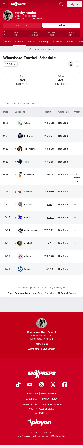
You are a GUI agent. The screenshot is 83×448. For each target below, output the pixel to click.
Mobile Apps (48, 393)
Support (41, 412)
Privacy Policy (49, 399)
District (63, 84)
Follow (61, 25)
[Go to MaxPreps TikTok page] (18, 385)
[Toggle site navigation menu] (4, 4)
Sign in (74, 4)
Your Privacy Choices (41, 408)
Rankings (57, 41)
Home (8, 41)
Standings (44, 41)
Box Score (63, 122)
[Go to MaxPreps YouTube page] (29, 385)
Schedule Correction (25, 292)
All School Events (67, 292)
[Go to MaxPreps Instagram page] (41, 385)
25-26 (10, 64)
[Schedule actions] (77, 64)
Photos (70, 41)
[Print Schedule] (70, 64)
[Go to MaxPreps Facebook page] (64, 385)
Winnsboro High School (41, 326)
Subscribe (31, 399)
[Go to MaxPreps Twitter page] (53, 385)
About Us (32, 393)
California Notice (51, 404)
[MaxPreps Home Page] (30, 49)
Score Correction (46, 292)
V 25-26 (22, 25)
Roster (31, 41)
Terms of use (29, 404)
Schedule (19, 41)
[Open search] (61, 4)
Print (9, 292)
